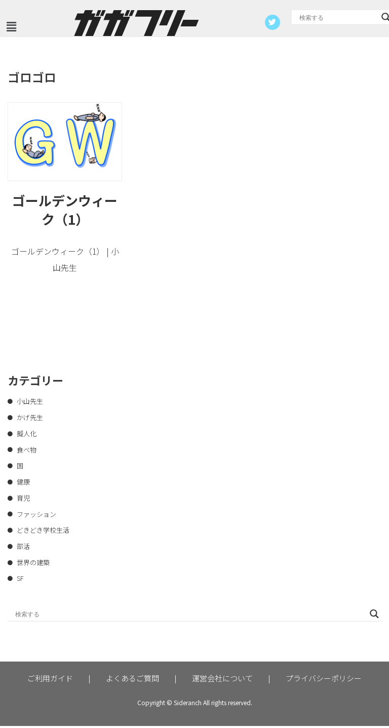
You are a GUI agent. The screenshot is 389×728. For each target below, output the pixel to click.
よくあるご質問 (132, 680)
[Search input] (337, 17)
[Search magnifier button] (374, 616)
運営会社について (222, 680)
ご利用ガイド (50, 680)
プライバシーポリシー (324, 680)
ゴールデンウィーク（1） (65, 209)
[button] (11, 27)
